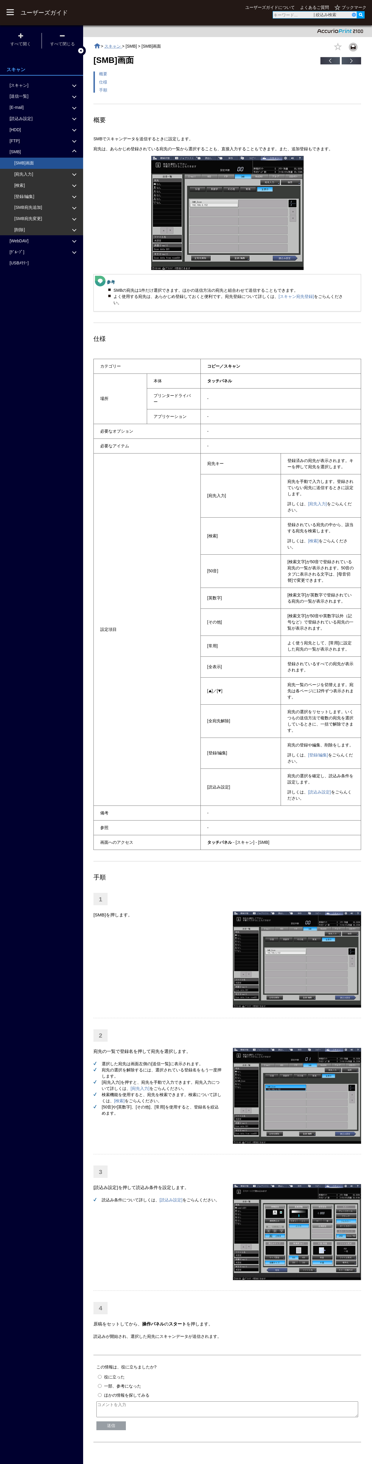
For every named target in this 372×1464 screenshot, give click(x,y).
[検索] (313, 540)
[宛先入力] (317, 503)
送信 (111, 1428)
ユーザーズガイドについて (270, 7)
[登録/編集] (318, 755)
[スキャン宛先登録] (296, 296)
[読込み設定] (319, 792)
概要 (103, 73)
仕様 (103, 82)
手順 (103, 90)
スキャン (113, 46)
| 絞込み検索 (325, 14)
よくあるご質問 (314, 7)
